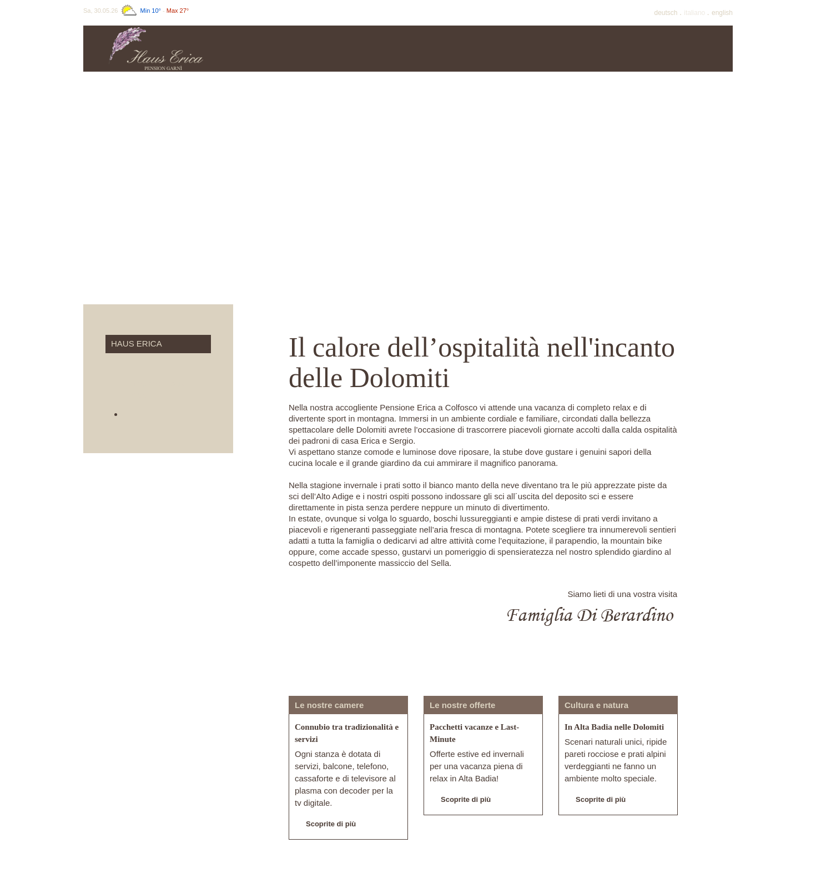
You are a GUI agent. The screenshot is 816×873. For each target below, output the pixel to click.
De (666, 13)
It (695, 13)
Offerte (441, 48)
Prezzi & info (359, 48)
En (722, 13)
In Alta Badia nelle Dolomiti (614, 727)
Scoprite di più (325, 825)
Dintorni (691, 48)
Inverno (608, 48)
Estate (524, 48)
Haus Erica (275, 48)
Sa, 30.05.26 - (136, 10)
